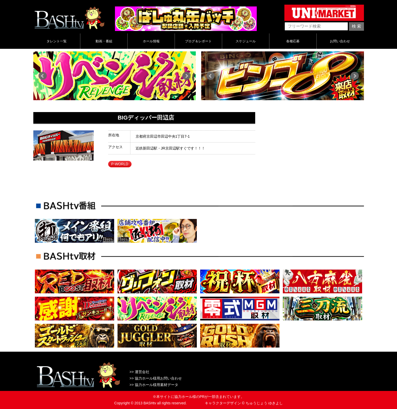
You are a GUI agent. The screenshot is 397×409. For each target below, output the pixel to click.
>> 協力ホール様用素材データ (153, 385)
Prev (42, 76)
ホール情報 (151, 41)
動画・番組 (104, 41)
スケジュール (246, 41)
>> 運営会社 (139, 372)
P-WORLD (119, 164)
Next (186, 76)
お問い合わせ (340, 41)
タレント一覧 (56, 41)
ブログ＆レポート (198, 41)
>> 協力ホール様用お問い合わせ (155, 378)
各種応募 (293, 41)
